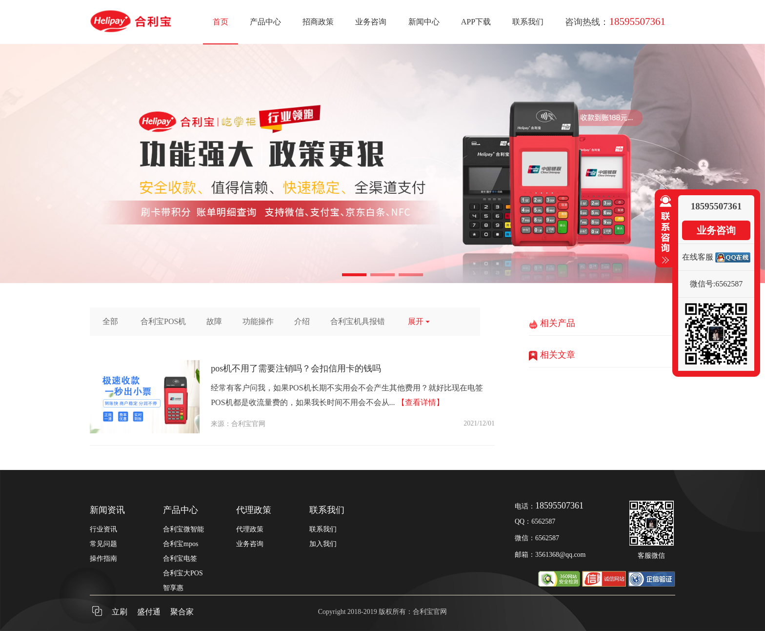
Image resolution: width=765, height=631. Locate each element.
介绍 (302, 321)
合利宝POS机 (163, 321)
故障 (214, 321)
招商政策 (318, 22)
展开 (419, 321)
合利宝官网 (248, 423)
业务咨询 (370, 22)
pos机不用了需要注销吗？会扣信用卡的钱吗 (296, 368)
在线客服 (697, 257)
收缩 (663, 229)
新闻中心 (424, 22)
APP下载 (476, 22)
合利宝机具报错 (357, 321)
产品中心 (265, 22)
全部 (110, 321)
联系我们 (528, 22)
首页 (220, 22)
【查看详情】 (420, 402)
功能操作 (258, 321)
